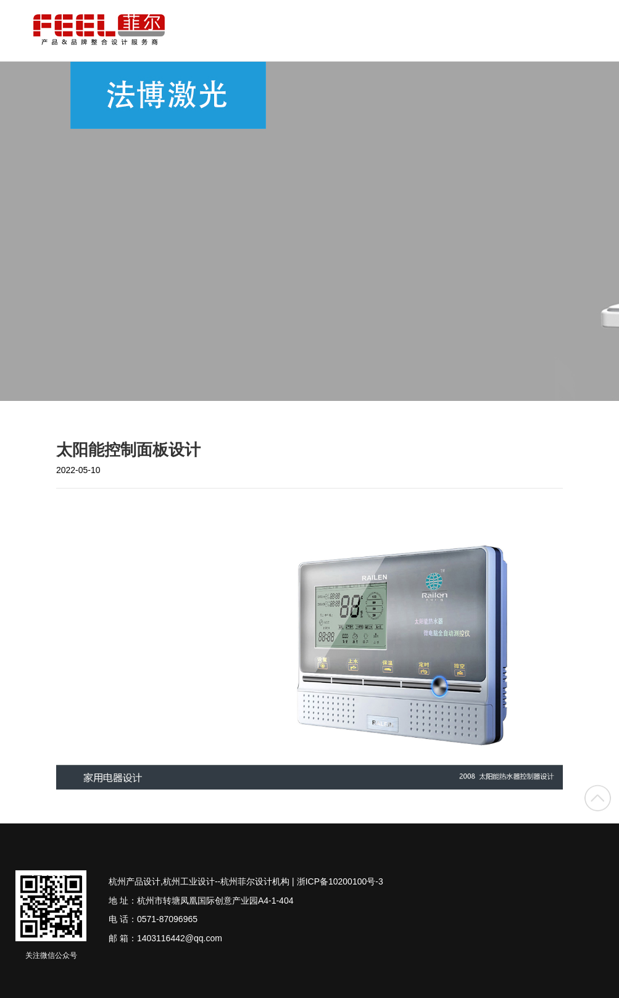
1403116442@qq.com (179, 938)
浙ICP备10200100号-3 (340, 881)
